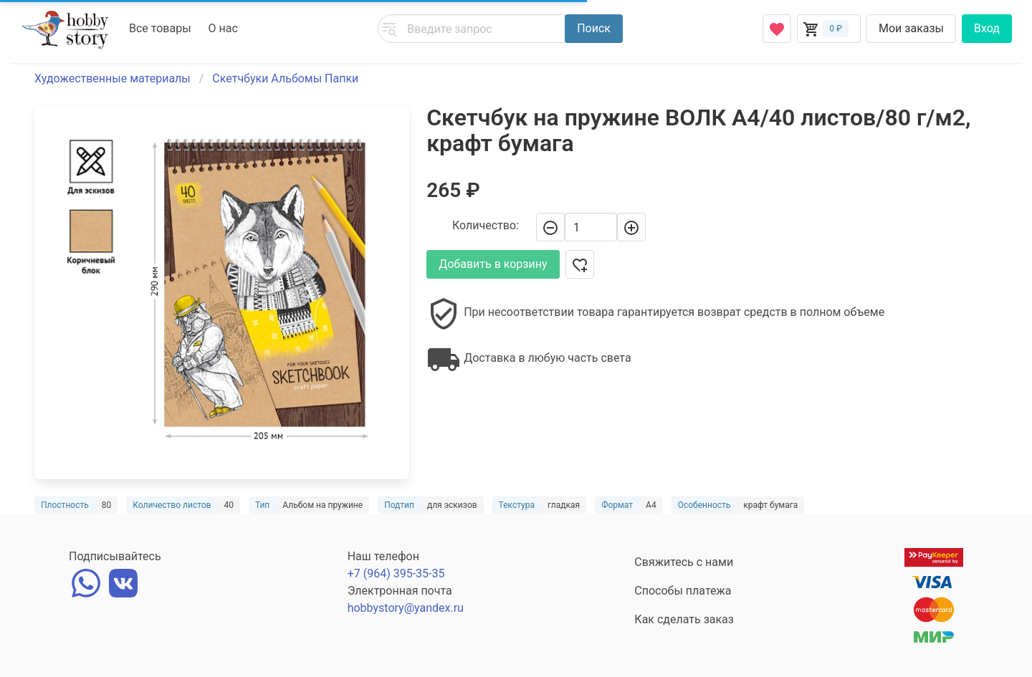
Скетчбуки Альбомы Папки (285, 78)
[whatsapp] (86, 581)
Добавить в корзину (493, 264)
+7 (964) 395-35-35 (396, 573)
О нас (223, 28)
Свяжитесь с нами (683, 562)
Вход (987, 28)
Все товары (160, 28)
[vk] (123, 581)
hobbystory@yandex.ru (406, 608)
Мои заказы (911, 28)
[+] (631, 227)
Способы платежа (682, 590)
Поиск (594, 28)
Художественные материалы (112, 78)
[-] (550, 227)
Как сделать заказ (684, 619)
